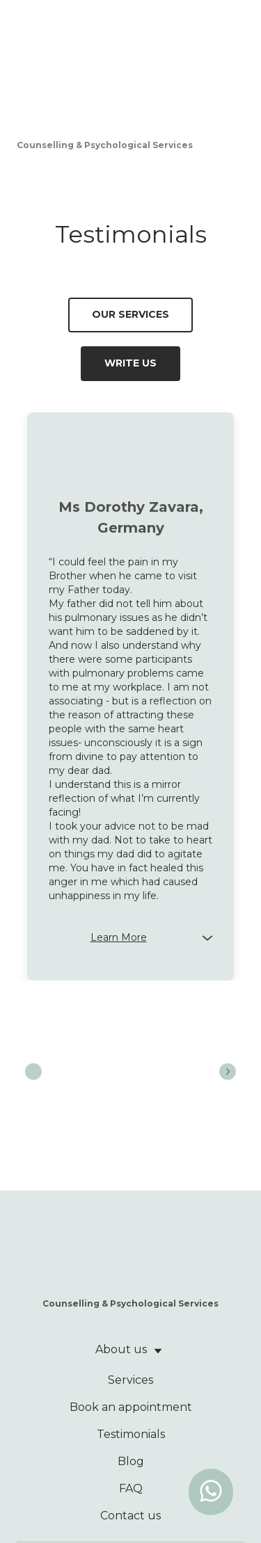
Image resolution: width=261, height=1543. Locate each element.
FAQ (131, 1488)
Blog (131, 1461)
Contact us (130, 1515)
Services (130, 1380)
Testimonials (131, 1434)
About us (121, 1349)
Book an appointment (131, 1407)
